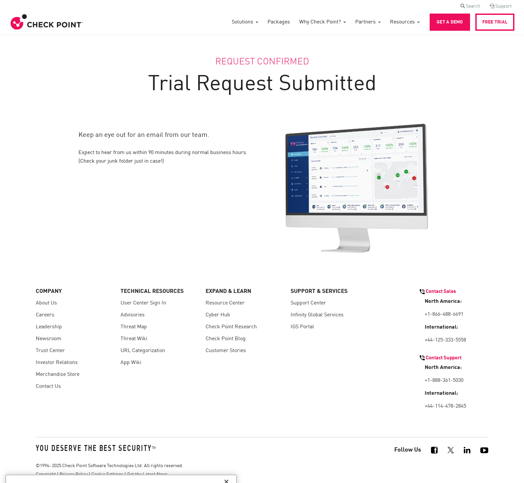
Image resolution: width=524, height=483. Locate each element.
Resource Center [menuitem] (225, 303)
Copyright (46, 474)
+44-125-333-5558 (445, 340)
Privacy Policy (74, 474)
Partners (365, 22)
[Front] (47, 22)
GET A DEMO (450, 22)
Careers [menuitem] (45, 315)
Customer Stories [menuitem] (226, 350)
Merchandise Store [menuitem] (57, 374)
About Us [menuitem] (46, 303)
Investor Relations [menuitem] (57, 362)
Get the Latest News (147, 474)
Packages (278, 22)
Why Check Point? (320, 22)
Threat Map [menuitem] (133, 327)
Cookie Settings (107, 474)
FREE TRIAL (495, 22)
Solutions (242, 22)
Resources (402, 22)
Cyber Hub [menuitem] (218, 315)
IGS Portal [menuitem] (302, 327)
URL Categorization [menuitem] (142, 350)
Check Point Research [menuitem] (231, 327)
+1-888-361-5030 (444, 380)
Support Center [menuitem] (308, 303)
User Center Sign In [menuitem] (143, 303)
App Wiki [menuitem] (130, 362)
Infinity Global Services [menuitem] (317, 315)
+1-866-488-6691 (444, 314)
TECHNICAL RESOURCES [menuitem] (152, 291)
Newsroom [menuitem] (48, 339)
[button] (470, 6)
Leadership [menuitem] (49, 327)
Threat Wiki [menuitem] (133, 339)
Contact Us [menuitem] (48, 386)
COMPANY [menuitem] (49, 291)
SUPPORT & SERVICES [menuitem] (319, 291)
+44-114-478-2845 (445, 406)
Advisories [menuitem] (132, 315)
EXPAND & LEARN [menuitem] (228, 291)
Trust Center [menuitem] (50, 350)
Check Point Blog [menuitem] (226, 339)
